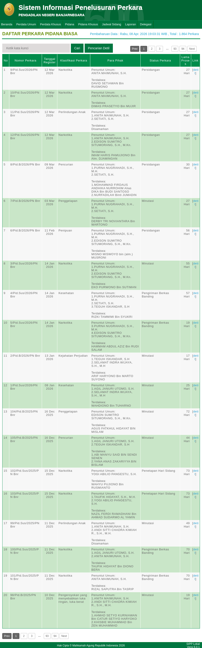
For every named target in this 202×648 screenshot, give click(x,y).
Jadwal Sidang (111, 24)
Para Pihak (115, 60)
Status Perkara (160, 60)
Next (192, 48)
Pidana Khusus (88, 24)
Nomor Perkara (26, 60)
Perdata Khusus (50, 24)
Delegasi (145, 24)
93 (175, 48)
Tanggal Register (50, 60)
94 (182, 48)
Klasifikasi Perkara (73, 60)
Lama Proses (185, 60)
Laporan (130, 24)
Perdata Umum (26, 24)
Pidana (69, 24)
